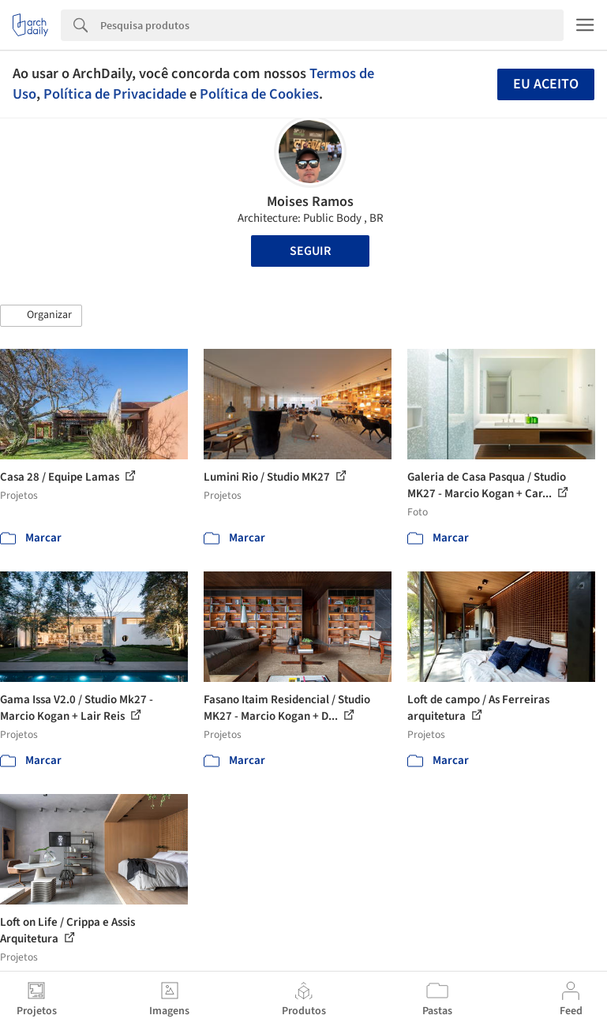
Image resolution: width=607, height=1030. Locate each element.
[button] (41, 316)
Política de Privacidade (114, 94)
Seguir (310, 251)
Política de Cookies (259, 94)
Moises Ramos (310, 202)
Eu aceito (546, 84)
